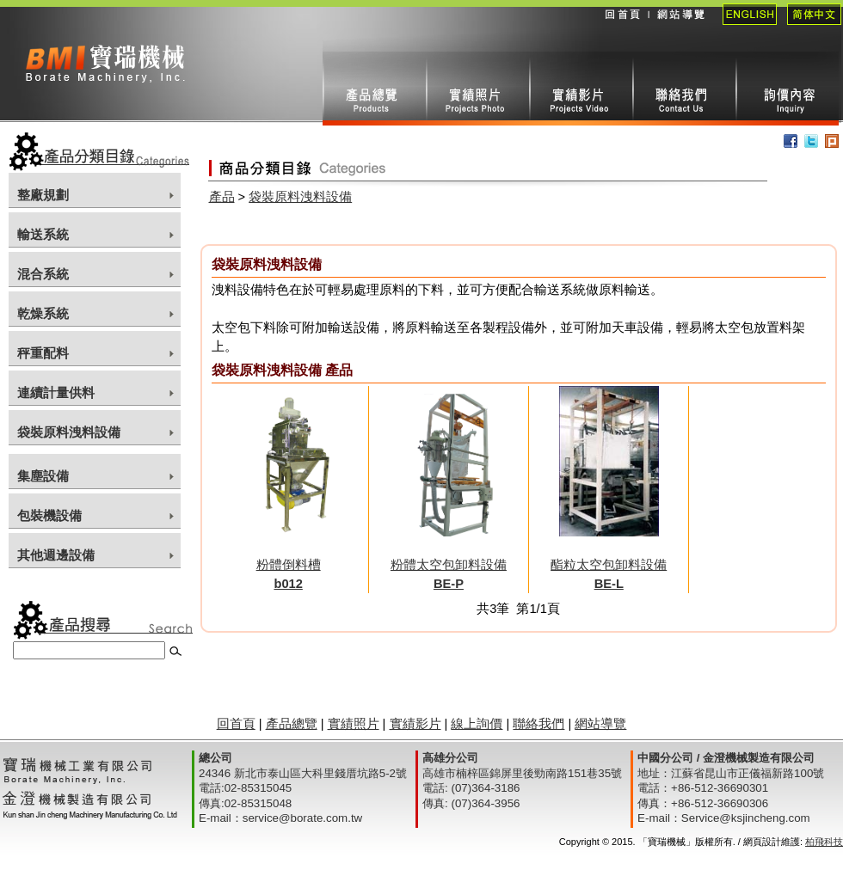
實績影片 (580, 89)
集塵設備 (43, 476)
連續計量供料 (56, 393)
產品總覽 (291, 724)
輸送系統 (43, 235)
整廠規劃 (43, 195)
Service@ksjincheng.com (745, 818)
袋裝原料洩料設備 (68, 432)
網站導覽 (680, 26)
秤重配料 (43, 353)
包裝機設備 (49, 516)
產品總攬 (374, 89)
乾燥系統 (43, 314)
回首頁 (622, 26)
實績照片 (477, 89)
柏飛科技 (824, 841)
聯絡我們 (683, 89)
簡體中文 (809, 26)
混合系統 (43, 274)
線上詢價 (787, 89)
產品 (222, 197)
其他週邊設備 (56, 555)
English (744, 26)
